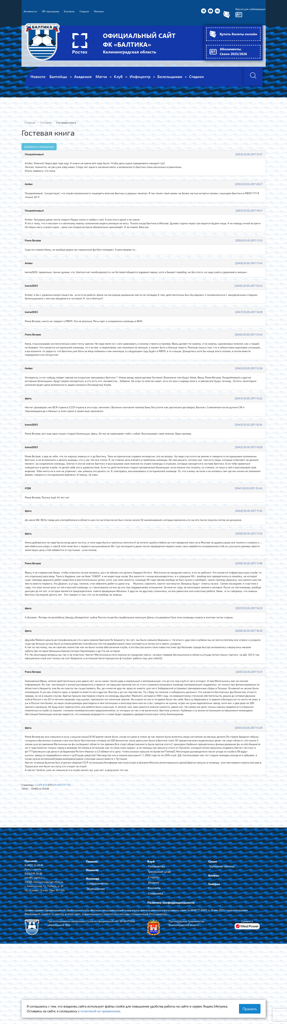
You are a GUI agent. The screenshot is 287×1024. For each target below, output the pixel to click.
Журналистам (96, 954)
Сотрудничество (97, 949)
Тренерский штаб (159, 937)
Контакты (154, 953)
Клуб (151, 927)
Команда (92, 944)
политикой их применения (100, 1011)
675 (64, 849)
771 (69, 849)
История (153, 948)
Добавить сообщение (39, 147)
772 (74, 849)
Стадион (153, 943)
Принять (250, 1008)
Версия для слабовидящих (248, 9)
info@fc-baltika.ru (36, 943)
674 (58, 849)
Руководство (156, 932)
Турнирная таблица (221, 932)
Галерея (214, 949)
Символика (155, 959)
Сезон (212, 927)
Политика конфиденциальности (171, 968)
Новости (92, 935)
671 (42, 849)
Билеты (213, 941)
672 (48, 849)
